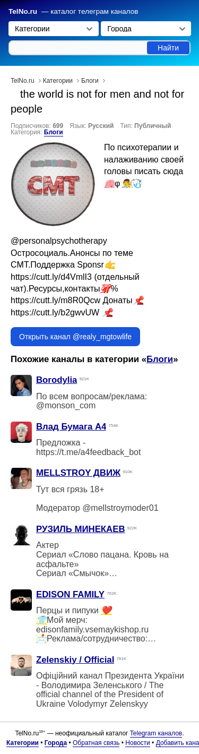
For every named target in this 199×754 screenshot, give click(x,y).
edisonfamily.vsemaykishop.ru (92, 629)
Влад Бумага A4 (71, 427)
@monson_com (66, 405)
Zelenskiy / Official (75, 660)
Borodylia (56, 380)
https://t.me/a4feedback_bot (88, 452)
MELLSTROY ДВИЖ (78, 473)
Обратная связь (96, 743)
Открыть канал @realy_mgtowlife (75, 336)
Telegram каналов (156, 733)
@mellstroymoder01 (120, 507)
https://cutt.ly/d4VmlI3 (51, 276)
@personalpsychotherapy (59, 240)
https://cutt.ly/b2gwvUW (55, 312)
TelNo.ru (22, 11)
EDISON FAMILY (70, 594)
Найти (168, 48)
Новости (137, 743)
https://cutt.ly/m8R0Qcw (55, 300)
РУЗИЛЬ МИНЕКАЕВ (80, 529)
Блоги (53, 132)
